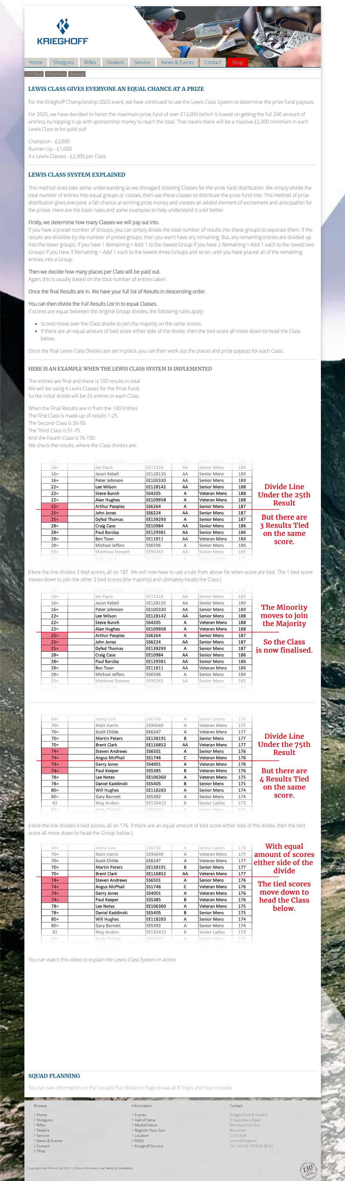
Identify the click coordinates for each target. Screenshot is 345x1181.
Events (140, 1114)
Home (36, 62)
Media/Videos (146, 1125)
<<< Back (34, 74)
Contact (212, 62)
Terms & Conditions (119, 1168)
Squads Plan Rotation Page (126, 1087)
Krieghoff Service (149, 1146)
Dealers (115, 62)
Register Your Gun (150, 1130)
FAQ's (139, 1140)
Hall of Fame (145, 1120)
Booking (77, 74)
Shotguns (63, 62)
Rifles (90, 62)
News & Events (177, 62)
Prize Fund (56, 74)
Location (142, 1135)
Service (142, 62)
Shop (237, 62)
